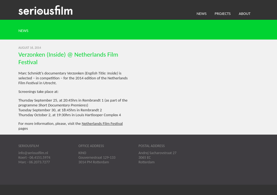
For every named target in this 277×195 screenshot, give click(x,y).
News (202, 13)
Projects (223, 13)
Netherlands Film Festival (102, 123)
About (244, 13)
